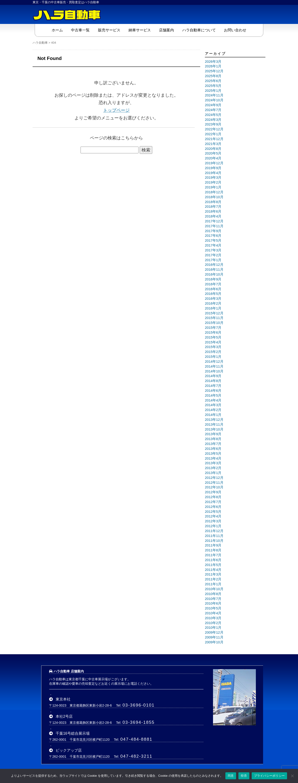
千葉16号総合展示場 (72, 733)
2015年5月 (213, 337)
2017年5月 (213, 240)
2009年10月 (214, 642)
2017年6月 (213, 235)
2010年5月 (213, 608)
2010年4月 (213, 613)
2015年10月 (214, 323)
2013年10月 (214, 429)
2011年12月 (214, 531)
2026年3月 (213, 61)
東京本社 (63, 699)
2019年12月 (214, 163)
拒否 (244, 775)
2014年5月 (213, 395)
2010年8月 (213, 593)
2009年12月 (214, 632)
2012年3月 (213, 521)
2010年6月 (213, 603)
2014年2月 (213, 410)
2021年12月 (214, 139)
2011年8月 (213, 550)
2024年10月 (214, 100)
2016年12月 (214, 264)
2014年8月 (213, 381)
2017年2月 (213, 255)
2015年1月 (213, 357)
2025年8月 (213, 76)
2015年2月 (213, 352)
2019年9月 (213, 168)
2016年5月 (213, 294)
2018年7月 (213, 206)
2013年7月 (213, 443)
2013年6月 (213, 448)
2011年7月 (213, 555)
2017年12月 (214, 221)
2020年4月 (213, 158)
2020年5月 (213, 153)
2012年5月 (213, 511)
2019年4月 (213, 172)
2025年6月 (213, 80)
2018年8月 (213, 202)
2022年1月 (213, 134)
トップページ (116, 110)
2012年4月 (213, 516)
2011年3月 (213, 574)
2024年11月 (214, 95)
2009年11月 (214, 637)
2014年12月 (214, 361)
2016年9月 (213, 279)
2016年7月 (213, 284)
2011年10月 (214, 540)
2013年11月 (214, 424)
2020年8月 (213, 148)
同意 (231, 775)
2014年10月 (214, 371)
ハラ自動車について (199, 30)
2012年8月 (213, 497)
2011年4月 (213, 569)
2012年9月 (213, 492)
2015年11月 (214, 318)
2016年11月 (214, 269)
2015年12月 (214, 313)
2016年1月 (213, 308)
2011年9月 (213, 545)
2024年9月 (213, 105)
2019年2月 (213, 182)
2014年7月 (213, 386)
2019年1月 (213, 187)
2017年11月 (214, 226)
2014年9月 (213, 376)
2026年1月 (213, 66)
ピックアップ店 (69, 750)
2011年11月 (214, 535)
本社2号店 (64, 716)
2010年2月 (213, 623)
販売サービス (109, 30)
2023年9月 (213, 124)
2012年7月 (213, 501)
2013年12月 (214, 419)
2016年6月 (213, 289)
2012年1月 (213, 526)
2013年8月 (213, 439)
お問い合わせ (235, 30)
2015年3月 (213, 347)
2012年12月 (214, 477)
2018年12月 (214, 192)
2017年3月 (213, 250)
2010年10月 (214, 589)
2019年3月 (213, 177)
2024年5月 (213, 114)
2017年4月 (213, 245)
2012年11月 (214, 482)
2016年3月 (213, 298)
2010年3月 (213, 618)
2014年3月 (213, 405)
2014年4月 (213, 400)
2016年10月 (214, 274)
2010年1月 (213, 627)
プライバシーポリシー (269, 775)
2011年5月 (213, 564)
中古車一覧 (80, 30)
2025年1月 (213, 90)
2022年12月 (214, 129)
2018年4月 (213, 216)
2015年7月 (213, 327)
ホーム (57, 30)
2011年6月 (213, 560)
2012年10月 (214, 487)
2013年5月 (213, 453)
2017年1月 (213, 260)
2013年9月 (213, 434)
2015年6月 (213, 332)
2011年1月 (213, 584)
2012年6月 (213, 506)
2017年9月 (213, 231)
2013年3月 (213, 463)
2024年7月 (213, 110)
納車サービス (140, 30)
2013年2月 (213, 468)
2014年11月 (214, 366)
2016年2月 (213, 303)
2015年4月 (213, 342)
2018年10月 (214, 197)
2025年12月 (214, 71)
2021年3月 (213, 143)
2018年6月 (213, 211)
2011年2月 (213, 579)
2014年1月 (213, 414)
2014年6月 (213, 390)
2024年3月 (213, 119)
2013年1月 (213, 472)
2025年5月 (213, 85)
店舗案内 (166, 30)
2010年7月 (213, 598)
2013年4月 (213, 458)
